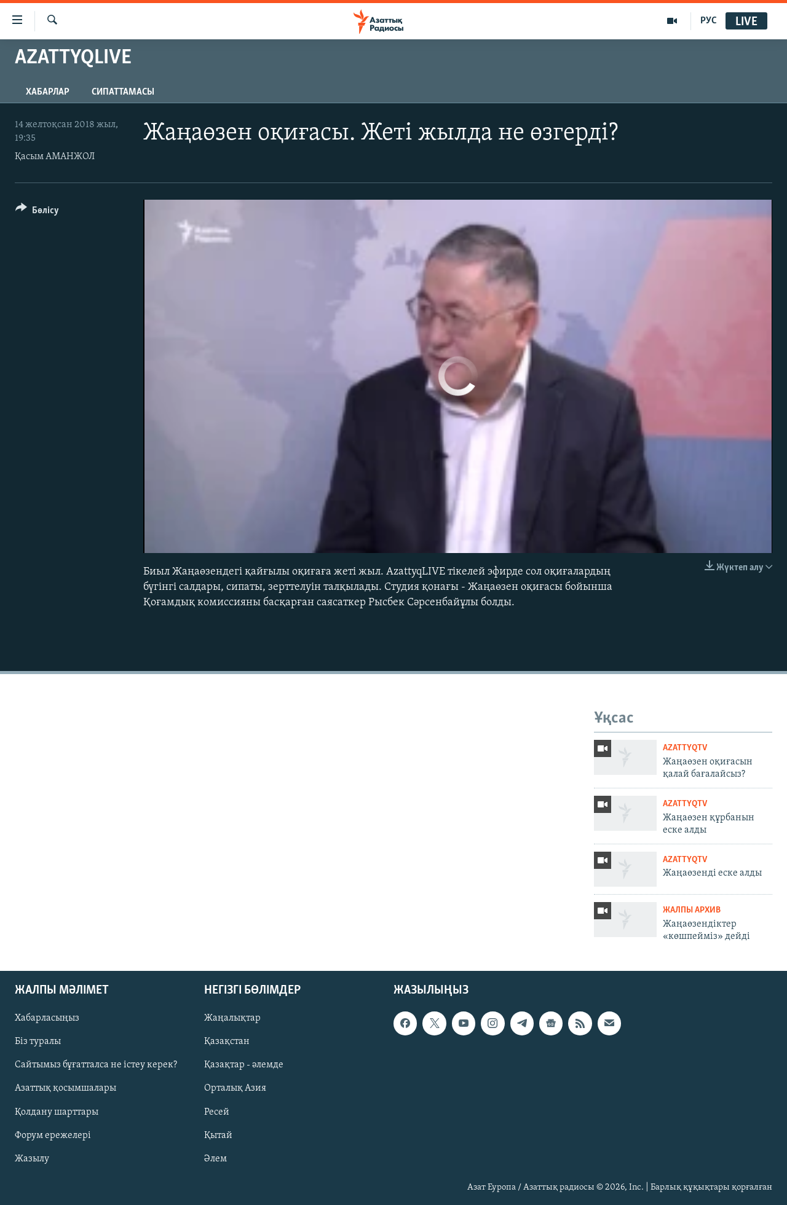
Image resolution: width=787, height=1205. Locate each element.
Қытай (218, 1135)
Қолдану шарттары (56, 1112)
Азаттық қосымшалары (65, 1089)
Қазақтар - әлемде (243, 1065)
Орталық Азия (235, 1089)
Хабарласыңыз (47, 1019)
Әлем (215, 1159)
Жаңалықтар (232, 1019)
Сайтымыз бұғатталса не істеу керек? (96, 1065)
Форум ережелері (53, 1135)
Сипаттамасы (123, 92)
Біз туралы (38, 1042)
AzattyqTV (685, 748)
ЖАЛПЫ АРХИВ (692, 910)
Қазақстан (227, 1042)
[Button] (37, 212)
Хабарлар (47, 92)
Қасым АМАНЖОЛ (55, 157)
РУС (708, 21)
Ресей (216, 1112)
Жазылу (32, 1159)
